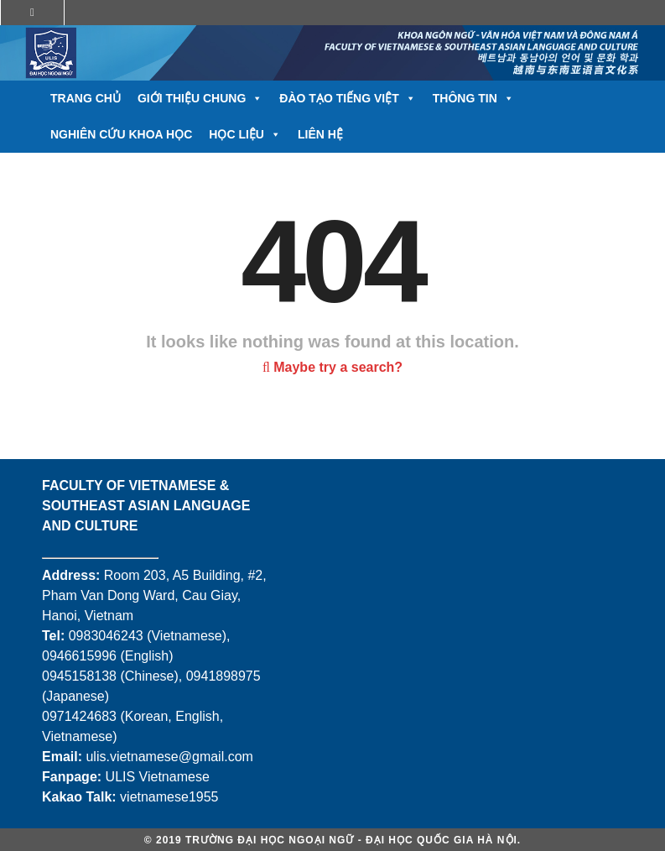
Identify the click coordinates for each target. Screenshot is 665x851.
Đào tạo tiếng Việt (347, 99)
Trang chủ (85, 98)
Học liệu (245, 135)
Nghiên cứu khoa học (121, 134)
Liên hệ (320, 134)
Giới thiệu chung (200, 99)
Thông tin (473, 99)
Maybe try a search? (332, 367)
